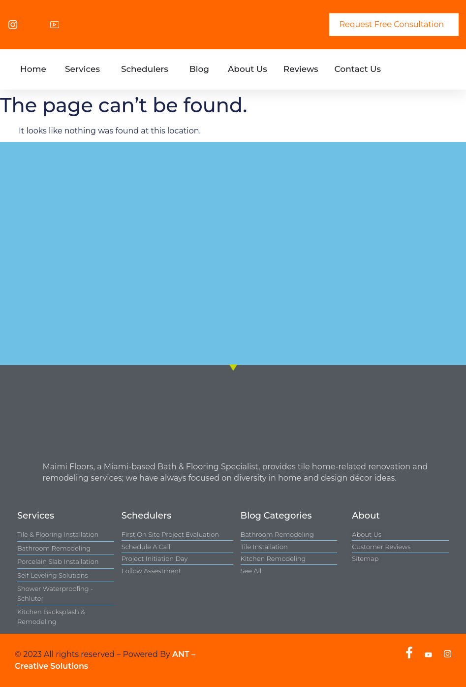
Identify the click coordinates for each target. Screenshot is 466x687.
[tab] (33, 69)
